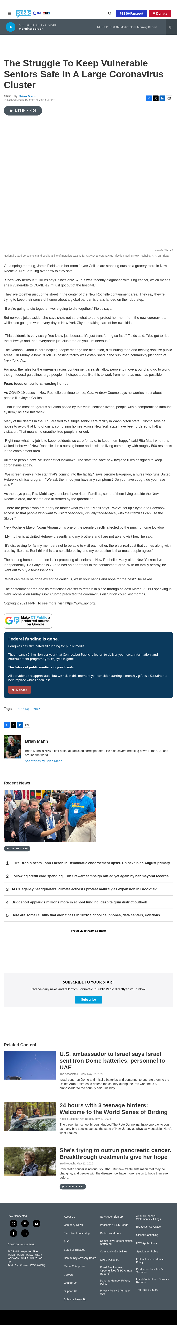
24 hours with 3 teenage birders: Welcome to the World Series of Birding (114, 1108)
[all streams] (171, 27)
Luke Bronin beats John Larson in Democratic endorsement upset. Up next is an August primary (91, 863)
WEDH (11, 1255)
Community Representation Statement (116, 1242)
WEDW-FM (13, 1258)
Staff (66, 1241)
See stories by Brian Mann (43, 761)
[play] (10, 27)
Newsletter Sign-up (111, 1216)
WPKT (33, 1258)
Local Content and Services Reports (152, 1281)
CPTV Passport (109, 1259)
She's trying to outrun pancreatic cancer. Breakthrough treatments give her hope (115, 1153)
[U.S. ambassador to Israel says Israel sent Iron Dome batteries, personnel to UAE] (30, 1065)
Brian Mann (28, 96)
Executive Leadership (77, 1233)
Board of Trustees (74, 1249)
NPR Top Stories (29, 709)
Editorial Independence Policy (150, 1261)
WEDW (29, 1255)
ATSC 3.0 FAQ (37, 1265)
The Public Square (147, 1289)
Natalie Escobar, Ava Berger (76, 1118)
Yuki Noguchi (67, 1163)
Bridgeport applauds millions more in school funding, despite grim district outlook (79, 902)
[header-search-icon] (110, 13)
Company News (73, 1225)
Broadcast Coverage (148, 1226)
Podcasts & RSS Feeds (114, 1225)
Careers (68, 1274)
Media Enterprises (75, 1266)
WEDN (20, 1255)
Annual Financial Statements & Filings (148, 1218)
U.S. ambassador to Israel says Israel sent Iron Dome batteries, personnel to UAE (112, 1061)
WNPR (24, 1258)
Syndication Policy (147, 1251)
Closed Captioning (147, 1235)
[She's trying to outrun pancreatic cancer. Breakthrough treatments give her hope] (30, 1161)
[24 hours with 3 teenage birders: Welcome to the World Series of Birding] (30, 1116)
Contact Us (70, 1282)
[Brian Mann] (12, 746)
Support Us (70, 1291)
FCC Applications (146, 1243)
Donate (161, 13)
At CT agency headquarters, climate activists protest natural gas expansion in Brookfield (84, 889)
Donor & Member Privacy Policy (115, 1282)
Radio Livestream (110, 1233)
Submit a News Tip (75, 1299)
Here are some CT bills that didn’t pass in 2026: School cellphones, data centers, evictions (86, 915)
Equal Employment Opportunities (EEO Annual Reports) (116, 1270)
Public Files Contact (18, 1265)
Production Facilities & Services (149, 1271)
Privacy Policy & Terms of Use (115, 1292)
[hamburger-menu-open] (9, 13)
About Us (69, 1216)
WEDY (38, 1255)
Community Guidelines (113, 1251)
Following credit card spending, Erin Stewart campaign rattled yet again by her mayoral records (90, 876)
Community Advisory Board (80, 1258)
